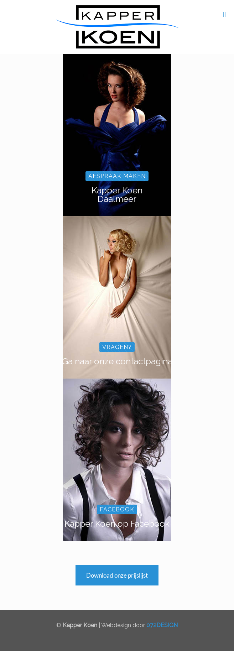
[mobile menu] (224, 14)
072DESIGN (162, 625)
